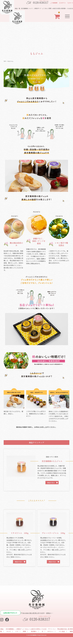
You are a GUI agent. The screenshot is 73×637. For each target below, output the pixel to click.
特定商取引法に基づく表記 (63, 630)
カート (70, 3)
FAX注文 (70, 8)
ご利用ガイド (37, 8)
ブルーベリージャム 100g (53, 533)
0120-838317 (37, 2)
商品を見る (51, 482)
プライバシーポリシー (52, 630)
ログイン (62, 3)
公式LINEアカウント (10, 613)
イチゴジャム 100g (20, 533)
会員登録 (54, 3)
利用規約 (71, 630)
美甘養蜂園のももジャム (52, 461)
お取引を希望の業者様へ (59, 8)
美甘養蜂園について (27, 8)
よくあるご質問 (46, 8)
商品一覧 (17, 8)
